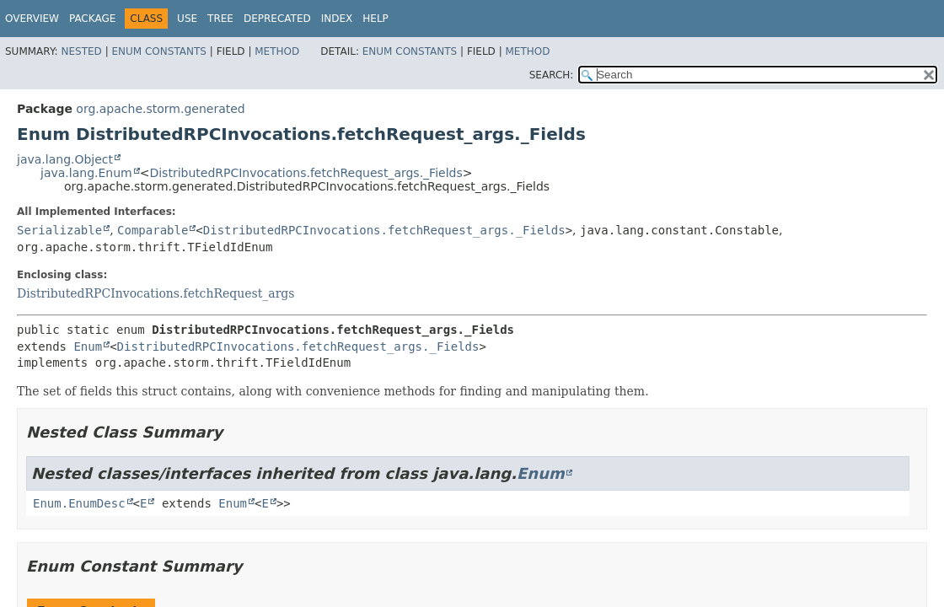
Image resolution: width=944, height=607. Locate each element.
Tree (220, 18)
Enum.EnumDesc (79, 503)
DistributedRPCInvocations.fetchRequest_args (156, 293)
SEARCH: (551, 75)
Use (187, 18)
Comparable (152, 230)
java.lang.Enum (86, 173)
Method (277, 51)
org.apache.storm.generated (160, 108)
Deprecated (277, 18)
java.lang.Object (65, 159)
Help (375, 18)
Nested (81, 51)
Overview (32, 18)
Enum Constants (158, 51)
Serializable (59, 230)
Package (92, 18)
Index (337, 18)
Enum (87, 346)
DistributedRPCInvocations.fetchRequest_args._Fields (305, 173)
